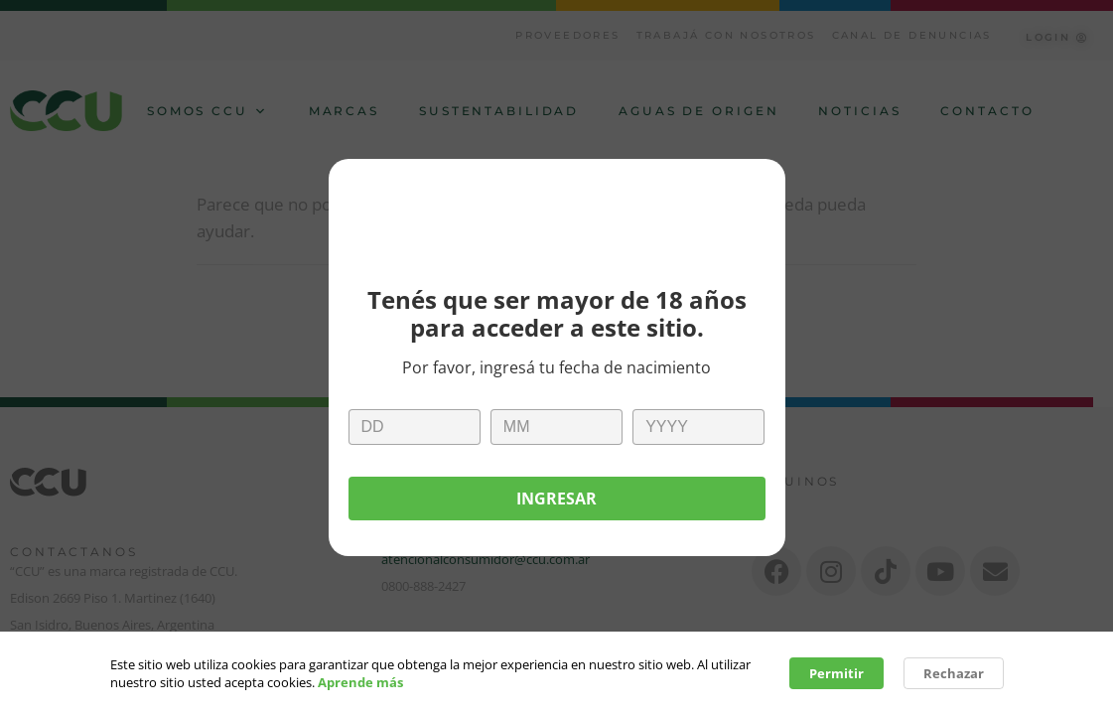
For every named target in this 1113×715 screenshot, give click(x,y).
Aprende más (360, 685)
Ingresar (556, 498)
